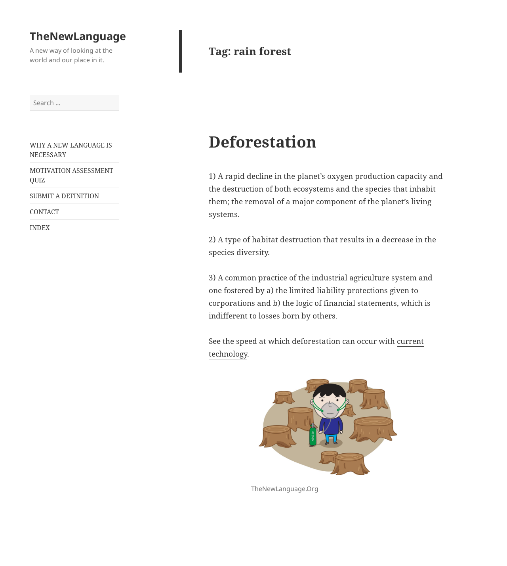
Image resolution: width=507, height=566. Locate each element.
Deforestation (262, 141)
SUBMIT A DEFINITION (64, 196)
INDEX (40, 227)
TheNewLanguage (78, 36)
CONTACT (44, 211)
